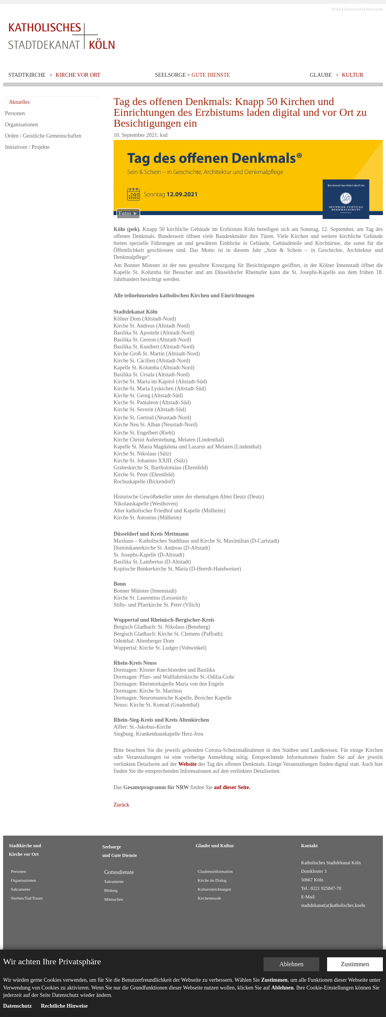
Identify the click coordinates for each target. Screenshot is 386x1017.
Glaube (321, 75)
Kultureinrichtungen (214, 889)
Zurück (121, 805)
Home (336, 9)
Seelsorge (192, 75)
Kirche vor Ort (78, 75)
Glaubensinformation (215, 871)
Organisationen (21, 125)
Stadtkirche (27, 75)
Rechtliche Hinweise (64, 1006)
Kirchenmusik (209, 898)
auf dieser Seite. (232, 787)
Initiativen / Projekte (27, 147)
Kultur (353, 75)
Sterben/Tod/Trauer (27, 898)
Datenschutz (353, 9)
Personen (15, 113)
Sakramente (20, 889)
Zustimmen (355, 964)
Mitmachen (113, 899)
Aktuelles (19, 102)
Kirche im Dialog (212, 880)
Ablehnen (291, 964)
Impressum (374, 9)
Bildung (110, 890)
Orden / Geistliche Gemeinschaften (43, 136)
